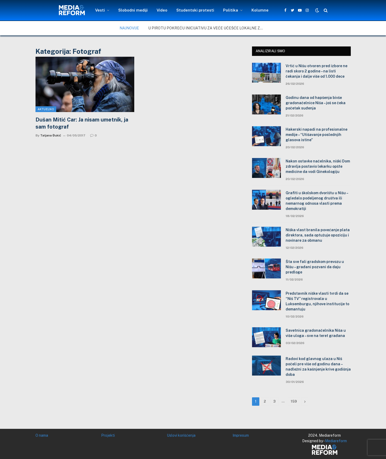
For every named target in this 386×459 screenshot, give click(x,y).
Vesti (100, 10)
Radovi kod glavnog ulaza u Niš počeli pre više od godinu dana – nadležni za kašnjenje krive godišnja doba (318, 367)
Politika (230, 10)
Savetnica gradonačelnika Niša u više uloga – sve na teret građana (316, 333)
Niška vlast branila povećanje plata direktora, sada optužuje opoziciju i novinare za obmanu (318, 235)
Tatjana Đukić (50, 135)
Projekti (108, 435)
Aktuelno (46, 109)
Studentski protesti (195, 10)
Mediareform (336, 441)
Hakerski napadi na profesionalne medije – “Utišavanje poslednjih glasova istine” (316, 134)
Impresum (241, 435)
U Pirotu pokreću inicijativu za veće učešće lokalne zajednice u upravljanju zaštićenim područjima (207, 28)
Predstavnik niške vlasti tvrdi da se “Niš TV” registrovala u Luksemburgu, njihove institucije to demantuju (317, 301)
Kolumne (260, 10)
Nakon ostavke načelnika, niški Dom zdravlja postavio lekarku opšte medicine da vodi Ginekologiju (318, 166)
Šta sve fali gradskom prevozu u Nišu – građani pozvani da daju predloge (315, 267)
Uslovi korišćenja (181, 435)
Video (162, 10)
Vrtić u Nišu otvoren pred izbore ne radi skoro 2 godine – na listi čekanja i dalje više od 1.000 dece (316, 71)
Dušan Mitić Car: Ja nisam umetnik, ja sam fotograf (81, 123)
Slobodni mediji (133, 10)
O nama (41, 435)
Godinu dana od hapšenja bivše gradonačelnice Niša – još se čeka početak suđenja (316, 103)
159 (294, 401)
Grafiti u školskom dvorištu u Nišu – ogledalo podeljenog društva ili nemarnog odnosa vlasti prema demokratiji (317, 201)
